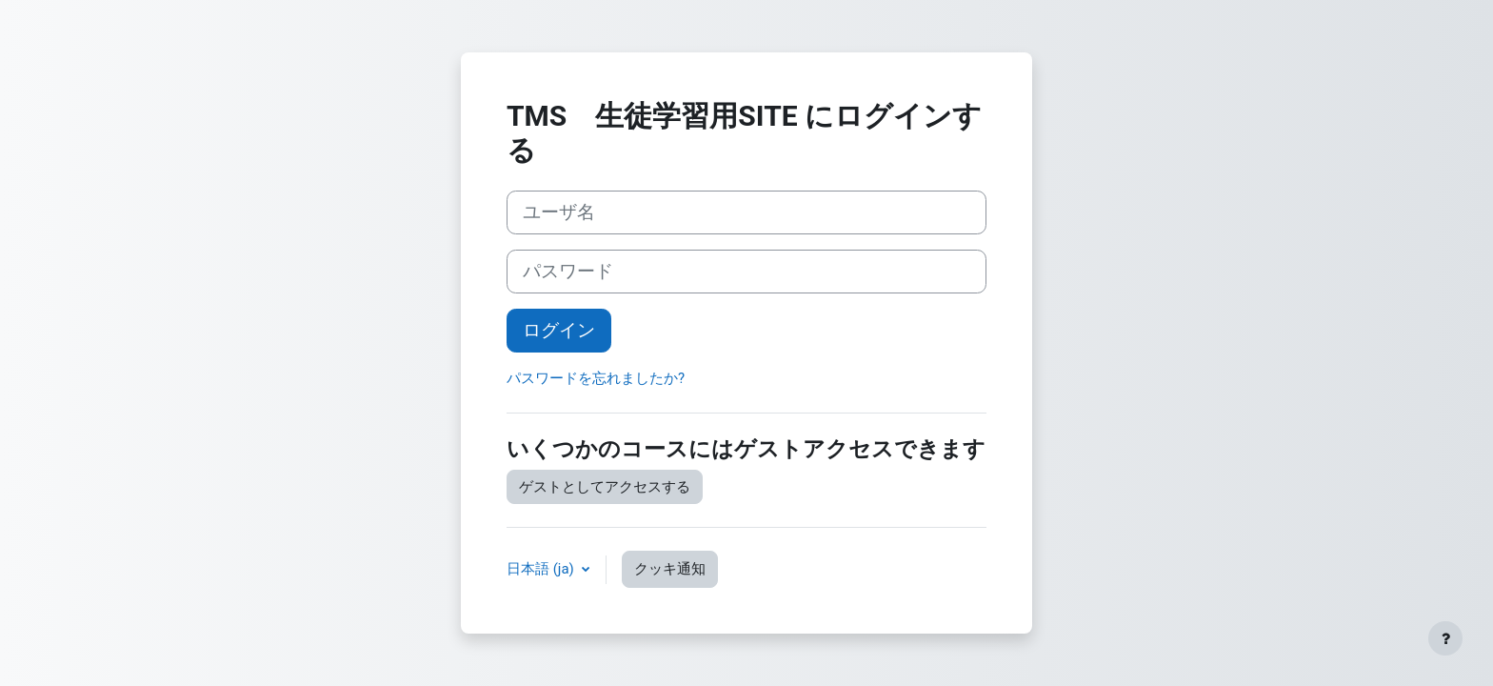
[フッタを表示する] (1445, 638)
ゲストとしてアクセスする (604, 486)
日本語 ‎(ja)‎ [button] (542, 568)
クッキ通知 (670, 568)
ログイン (559, 330)
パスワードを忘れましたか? (596, 378)
